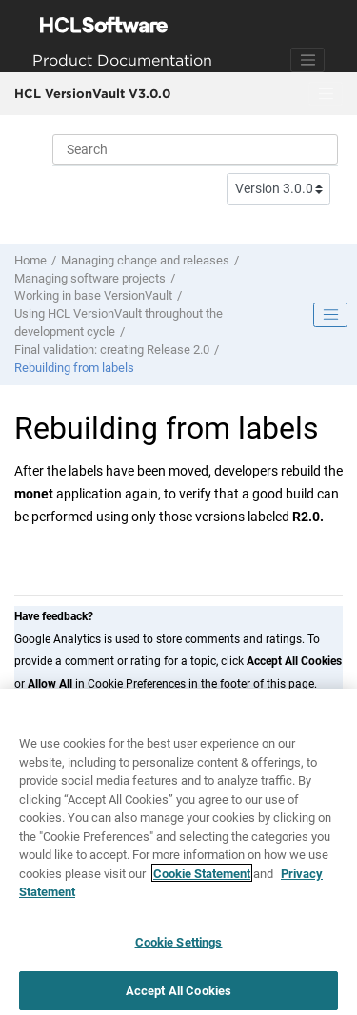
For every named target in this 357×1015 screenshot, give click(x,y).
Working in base (93, 295)
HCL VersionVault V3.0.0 (92, 93)
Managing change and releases (145, 260)
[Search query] (195, 149)
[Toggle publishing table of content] (330, 315)
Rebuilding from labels (74, 368)
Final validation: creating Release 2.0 (111, 349)
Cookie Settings (179, 947)
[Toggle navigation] (307, 60)
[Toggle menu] (325, 94)
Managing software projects (90, 278)
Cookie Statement (201, 878)
